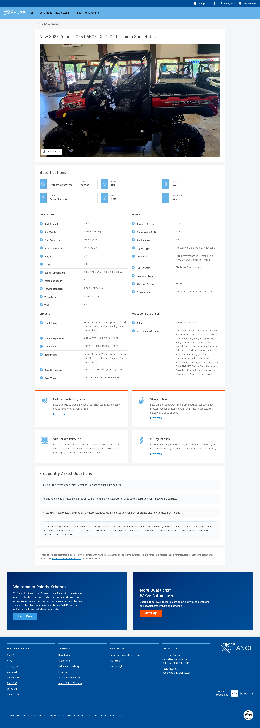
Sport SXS (12, 683)
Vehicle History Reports (70, 677)
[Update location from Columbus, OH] (223, 4)
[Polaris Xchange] (14, 13)
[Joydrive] (242, 693)
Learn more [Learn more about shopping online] (156, 418)
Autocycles (12, 666)
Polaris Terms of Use (111, 715)
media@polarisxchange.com (176, 673)
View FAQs (151, 613)
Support (201, 3)
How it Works (65, 655)
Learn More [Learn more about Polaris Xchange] (25, 616)
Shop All (11, 655)
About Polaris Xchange (88, 13)
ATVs (9, 661)
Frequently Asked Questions (125, 655)
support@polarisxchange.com (177, 659)
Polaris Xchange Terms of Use (66, 558)
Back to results (50, 24)
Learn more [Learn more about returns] (156, 454)
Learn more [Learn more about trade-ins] (59, 414)
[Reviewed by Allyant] (248, 715)
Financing (63, 672)
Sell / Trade (46, 13)
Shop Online (64, 661)
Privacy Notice (56, 715)
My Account (248, 3)
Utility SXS (12, 689)
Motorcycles (13, 672)
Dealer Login (116, 666)
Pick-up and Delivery (68, 666)
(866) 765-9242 (170, 663)
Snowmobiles (14, 677)
